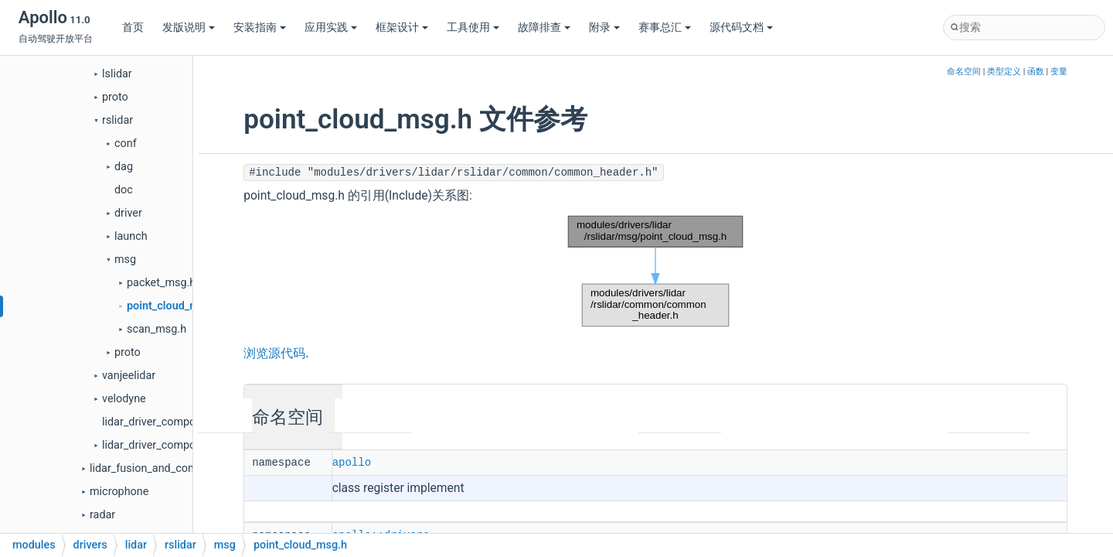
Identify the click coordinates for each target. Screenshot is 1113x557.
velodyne (124, 398)
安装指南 (259, 27)
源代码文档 (741, 27)
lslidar (117, 73)
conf (125, 143)
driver (128, 213)
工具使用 (473, 27)
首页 (133, 27)
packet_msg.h (161, 282)
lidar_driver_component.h (164, 445)
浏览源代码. (275, 354)
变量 (1058, 72)
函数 (1035, 72)
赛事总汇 (664, 27)
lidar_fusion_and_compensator (165, 468)
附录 (604, 27)
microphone (119, 491)
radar (102, 514)
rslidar (117, 120)
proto (115, 97)
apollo (351, 462)
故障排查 (544, 27)
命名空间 (964, 72)
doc (123, 189)
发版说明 (188, 27)
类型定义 (1004, 72)
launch (131, 236)
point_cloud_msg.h (173, 306)
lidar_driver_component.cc (167, 422)
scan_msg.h (156, 329)
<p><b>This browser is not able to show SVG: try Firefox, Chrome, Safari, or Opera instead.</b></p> (655, 271)
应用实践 (331, 27)
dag (123, 166)
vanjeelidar (128, 375)
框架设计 (402, 27)
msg (125, 259)
